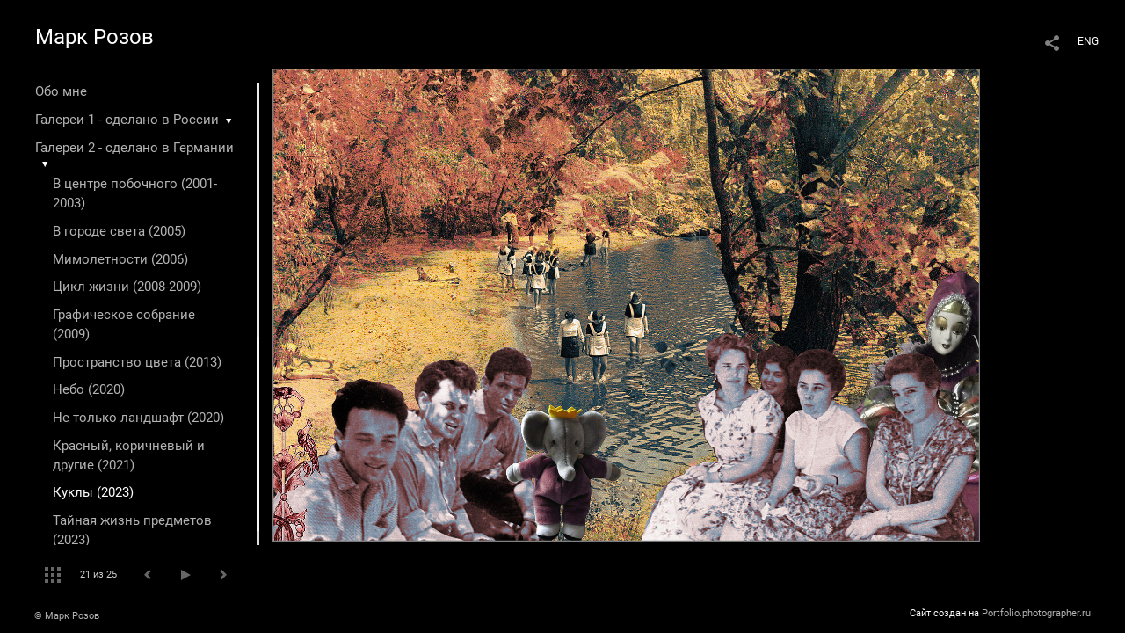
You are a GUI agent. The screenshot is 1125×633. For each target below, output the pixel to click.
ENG (1088, 41)
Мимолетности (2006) (120, 259)
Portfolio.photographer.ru (1036, 613)
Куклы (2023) (93, 492)
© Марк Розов (66, 616)
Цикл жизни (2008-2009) (127, 287)
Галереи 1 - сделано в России (127, 119)
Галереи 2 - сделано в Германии (134, 148)
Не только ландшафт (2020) (138, 418)
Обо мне (61, 91)
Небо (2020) (89, 389)
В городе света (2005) (119, 231)
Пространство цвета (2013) (137, 362)
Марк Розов (94, 37)
